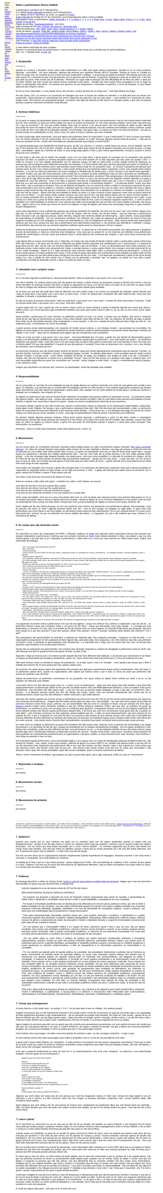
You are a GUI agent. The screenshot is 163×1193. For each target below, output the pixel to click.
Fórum (90, 36)
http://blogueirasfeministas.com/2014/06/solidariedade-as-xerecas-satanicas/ (51, 33)
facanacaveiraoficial (44, 24)
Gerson (104, 31)
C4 (12, 27)
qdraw (7, 51)
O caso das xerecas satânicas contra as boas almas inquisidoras (60, 40)
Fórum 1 (130, 19)
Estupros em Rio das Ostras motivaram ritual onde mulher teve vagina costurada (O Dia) (56, 38)
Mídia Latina (119, 19)
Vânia (43, 29)
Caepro (8, 34)
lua (6, 45)
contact (8, 78)
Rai (37, 29)
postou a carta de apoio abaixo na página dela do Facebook (90, 881)
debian (7, 73)
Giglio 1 (83, 31)
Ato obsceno (56, 26)
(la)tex (7, 47)
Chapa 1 (9, 38)
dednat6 (8, 20)
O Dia (142, 19)
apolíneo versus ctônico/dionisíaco (130, 824)
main (7, 7)
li (52, 497)
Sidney (90, 29)
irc (6, 75)
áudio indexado (35, 12)
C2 (6, 27)
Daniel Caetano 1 (68, 29)
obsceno (20, 706)
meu (39, 26)
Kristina (120, 31)
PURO (7, 25)
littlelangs (9, 23)
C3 (9, 27)
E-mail (44, 52)
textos (7, 36)
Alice (98, 31)
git (6, 53)
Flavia (55, 29)
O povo (108, 19)
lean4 (7, 56)
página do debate (41, 43)
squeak (8, 62)
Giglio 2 (91, 31)
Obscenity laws (70, 26)
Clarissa (46, 26)
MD (10, 31)
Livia (134, 31)
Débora (112, 31)
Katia (49, 29)
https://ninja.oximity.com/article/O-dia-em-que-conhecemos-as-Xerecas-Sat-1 (51, 36)
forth (7, 60)
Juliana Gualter (58, 31)
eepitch (8, 12)
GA (6, 31)
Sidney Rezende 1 (57, 19)
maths (7, 14)
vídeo (91, 534)
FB (49, 52)
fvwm (7, 71)
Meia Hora (99, 19)
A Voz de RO (29, 22)
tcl (6, 67)
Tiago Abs (45, 31)
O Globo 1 (76, 19)
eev (6, 9)
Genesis (36, 31)
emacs (7, 42)
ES (8, 29)
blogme (8, 18)
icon (6, 64)
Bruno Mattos (72, 31)
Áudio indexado (23, 17)
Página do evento (24, 43)
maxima (8, 49)
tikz (6, 69)
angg (7, 16)
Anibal (83, 29)
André (128, 31)
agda (7, 58)
